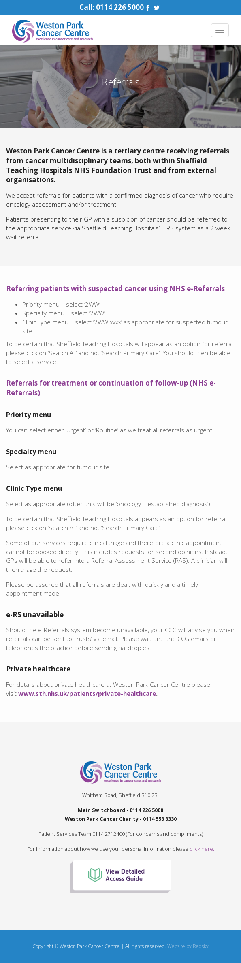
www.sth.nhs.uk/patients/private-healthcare (87, 693)
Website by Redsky (188, 946)
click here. (202, 849)
